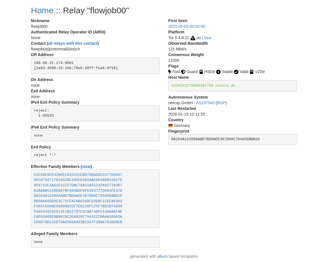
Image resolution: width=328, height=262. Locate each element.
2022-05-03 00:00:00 (186, 26)
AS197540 (205, 103)
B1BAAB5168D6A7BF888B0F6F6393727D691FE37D (78, 191)
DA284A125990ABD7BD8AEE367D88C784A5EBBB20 (78, 196)
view (86, 166)
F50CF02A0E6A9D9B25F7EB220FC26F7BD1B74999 (78, 206)
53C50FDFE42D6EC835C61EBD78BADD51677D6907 (78, 175)
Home (42, 10)
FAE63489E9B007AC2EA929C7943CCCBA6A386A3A (78, 217)
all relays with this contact (72, 43)
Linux (206, 37)
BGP (221, 103)
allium (162, 256)
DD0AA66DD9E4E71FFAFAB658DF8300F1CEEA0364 (78, 201)
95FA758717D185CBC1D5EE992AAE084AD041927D (78, 180)
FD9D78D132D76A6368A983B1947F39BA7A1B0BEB (78, 222)
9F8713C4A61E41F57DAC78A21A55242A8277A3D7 (78, 185)
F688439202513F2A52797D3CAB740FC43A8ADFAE (78, 212)
